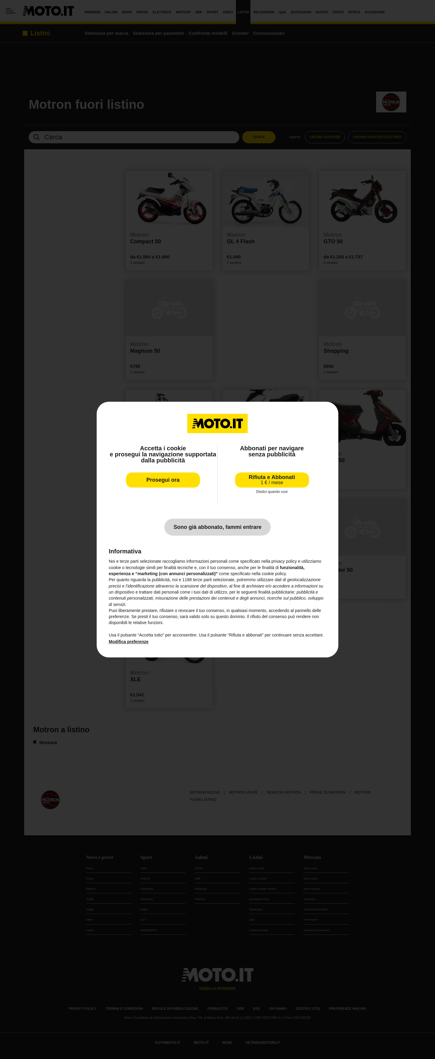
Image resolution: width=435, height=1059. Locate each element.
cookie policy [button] (274, 573)
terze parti (202, 580)
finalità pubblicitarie (276, 592)
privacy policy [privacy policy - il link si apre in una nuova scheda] (284, 561)
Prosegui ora (162, 480)
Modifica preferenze (128, 642)
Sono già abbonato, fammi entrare (217, 527)
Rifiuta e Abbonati (272, 479)
